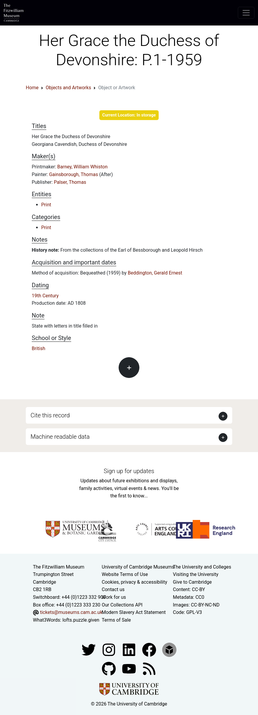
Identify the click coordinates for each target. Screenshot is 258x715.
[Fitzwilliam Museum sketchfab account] (169, 649)
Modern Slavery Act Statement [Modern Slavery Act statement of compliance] (134, 612)
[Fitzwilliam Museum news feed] (149, 668)
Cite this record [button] (50, 415)
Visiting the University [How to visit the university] (195, 574)
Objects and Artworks (68, 87)
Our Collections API (122, 605)
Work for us (114, 597)
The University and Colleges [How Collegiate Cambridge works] (202, 567)
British (38, 348)
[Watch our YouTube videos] (130, 668)
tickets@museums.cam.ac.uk (71, 612)
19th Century (45, 296)
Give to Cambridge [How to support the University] (192, 582)
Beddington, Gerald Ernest (155, 273)
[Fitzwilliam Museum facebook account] (130, 649)
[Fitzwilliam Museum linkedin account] (150, 649)
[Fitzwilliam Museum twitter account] (89, 649)
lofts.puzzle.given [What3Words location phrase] (80, 620)
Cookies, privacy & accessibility (134, 582)
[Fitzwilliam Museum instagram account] (109, 649)
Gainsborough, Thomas (74, 174)
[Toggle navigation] (246, 13)
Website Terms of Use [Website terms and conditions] (125, 574)
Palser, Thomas (70, 182)
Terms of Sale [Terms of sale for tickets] (116, 620)
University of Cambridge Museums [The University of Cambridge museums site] (138, 567)
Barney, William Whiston (82, 167)
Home (32, 87)
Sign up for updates (129, 471)
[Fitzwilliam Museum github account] (109, 668)
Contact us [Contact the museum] (113, 589)
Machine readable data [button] (60, 436)
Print (46, 205)
